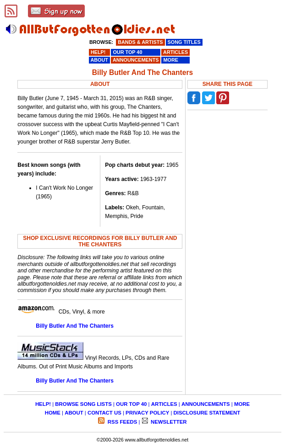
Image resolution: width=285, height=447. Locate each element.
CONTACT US (104, 412)
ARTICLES (164, 404)
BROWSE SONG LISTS (83, 404)
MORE (242, 404)
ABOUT (74, 412)
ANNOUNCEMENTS (205, 404)
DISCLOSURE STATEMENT (207, 412)
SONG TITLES (184, 42)
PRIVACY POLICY (147, 412)
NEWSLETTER (168, 422)
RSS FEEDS (121, 422)
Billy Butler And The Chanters (75, 326)
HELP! (43, 404)
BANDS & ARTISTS (140, 42)
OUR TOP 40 (131, 404)
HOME (52, 412)
